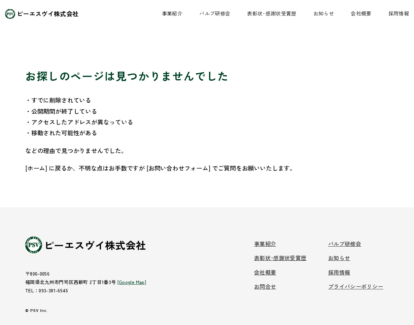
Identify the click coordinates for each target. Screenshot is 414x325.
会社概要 (361, 13)
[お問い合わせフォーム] (178, 168)
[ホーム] (36, 168)
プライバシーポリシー (355, 286)
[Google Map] (131, 282)
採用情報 (398, 13)
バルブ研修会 (214, 13)
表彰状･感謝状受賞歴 (272, 13)
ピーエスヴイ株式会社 (48, 13)
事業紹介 (172, 13)
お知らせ (323, 13)
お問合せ (265, 286)
